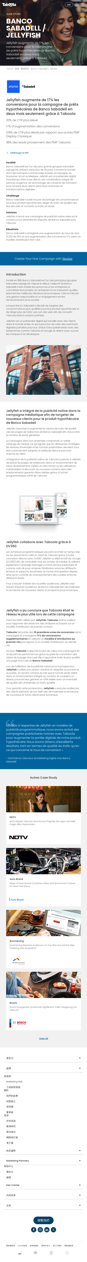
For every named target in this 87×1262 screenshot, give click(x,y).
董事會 (9, 1112)
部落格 (7, 1076)
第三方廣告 (57, 1245)
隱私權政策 (10, 1245)
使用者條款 (34, 1245)
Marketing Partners (17, 1160)
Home (10, 68)
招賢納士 (11, 1101)
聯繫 (69, 5)
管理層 (9, 1106)
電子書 (9, 1143)
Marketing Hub (14, 1081)
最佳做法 (11, 1132)
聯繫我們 (43, 1220)
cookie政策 (22, 1245)
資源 (17, 68)
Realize (67, 259)
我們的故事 (12, 1095)
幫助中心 (8, 1166)
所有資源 (11, 1121)
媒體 (8, 1068)
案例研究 (25, 68)
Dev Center (12, 1185)
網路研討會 (12, 1137)
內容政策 (11, 1195)
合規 (8, 1205)
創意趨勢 (11, 1150)
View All (43, 1038)
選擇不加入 (45, 1245)
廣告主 (9, 1058)
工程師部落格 (13, 1087)
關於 (6, 1090)
